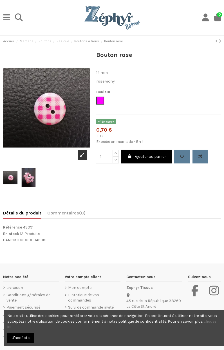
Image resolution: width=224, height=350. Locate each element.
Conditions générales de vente (28, 298)
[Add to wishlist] (182, 156)
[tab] (66, 214)
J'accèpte (21, 337)
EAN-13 (9, 240)
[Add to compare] (200, 156)
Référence (12, 227)
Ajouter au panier (146, 156)
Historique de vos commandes (83, 298)
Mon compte (79, 287)
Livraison (14, 287)
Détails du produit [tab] (22, 213)
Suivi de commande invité (91, 307)
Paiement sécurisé (23, 307)
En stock (11, 233)
